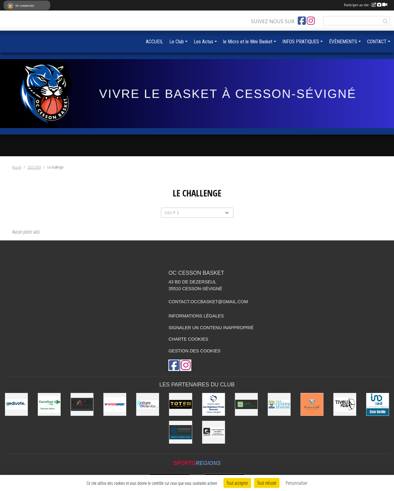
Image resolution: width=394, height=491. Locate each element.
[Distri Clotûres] (246, 404)
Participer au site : (365, 5)
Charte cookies (188, 339)
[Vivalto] (213, 404)
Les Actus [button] (203, 42)
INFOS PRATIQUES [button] (300, 42)
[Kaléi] (82, 404)
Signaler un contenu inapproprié (210, 327)
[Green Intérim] (213, 432)
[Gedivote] (16, 404)
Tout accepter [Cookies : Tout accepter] (237, 483)
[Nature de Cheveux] (147, 404)
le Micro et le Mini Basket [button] (247, 42)
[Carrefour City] (49, 404)
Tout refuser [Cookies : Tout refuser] (266, 483)
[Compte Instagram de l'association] (311, 20)
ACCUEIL (154, 42)
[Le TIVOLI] (344, 404)
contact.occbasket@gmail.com (208, 301)
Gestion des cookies (194, 350)
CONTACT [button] (377, 42)
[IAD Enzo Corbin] (377, 404)
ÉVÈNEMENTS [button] (343, 42)
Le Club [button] (176, 42)
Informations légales (196, 315)
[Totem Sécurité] (180, 404)
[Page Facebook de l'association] (302, 20)
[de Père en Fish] (312, 404)
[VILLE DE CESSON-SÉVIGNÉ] (279, 404)
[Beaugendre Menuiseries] (180, 432)
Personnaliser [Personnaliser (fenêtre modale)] (296, 483)
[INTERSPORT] (114, 404)
